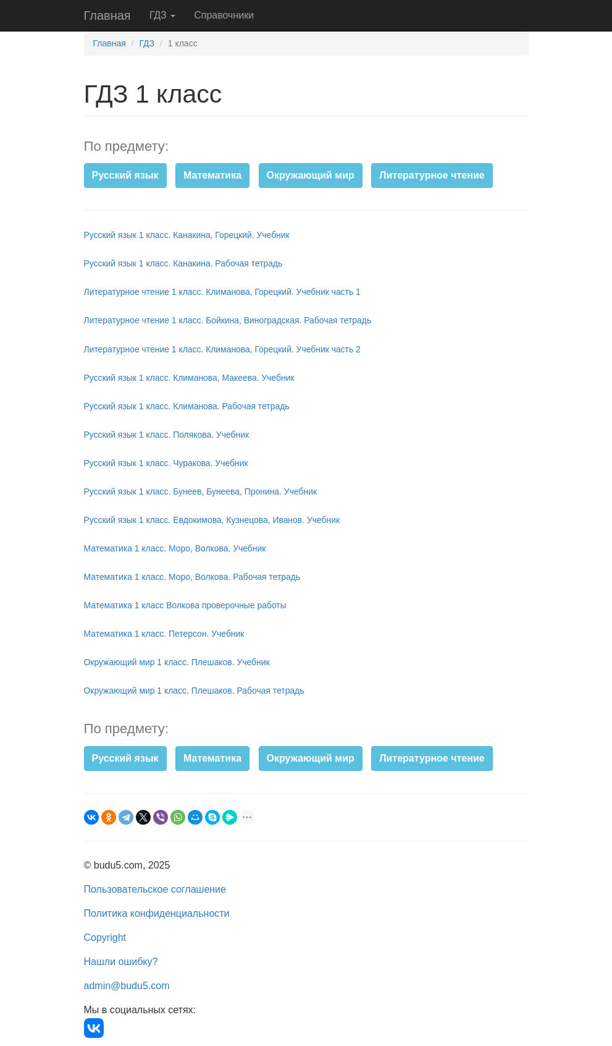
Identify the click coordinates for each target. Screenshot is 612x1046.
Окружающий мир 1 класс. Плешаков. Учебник (177, 662)
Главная (107, 15)
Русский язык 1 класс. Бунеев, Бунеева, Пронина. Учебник (200, 491)
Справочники (224, 15)
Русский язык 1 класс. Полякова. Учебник (166, 435)
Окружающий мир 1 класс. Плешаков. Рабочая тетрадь (194, 690)
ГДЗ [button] (162, 15)
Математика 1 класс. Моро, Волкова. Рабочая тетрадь (192, 577)
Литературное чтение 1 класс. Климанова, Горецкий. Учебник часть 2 (222, 349)
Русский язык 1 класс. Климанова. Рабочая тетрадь (187, 406)
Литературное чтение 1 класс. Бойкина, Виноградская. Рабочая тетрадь (228, 320)
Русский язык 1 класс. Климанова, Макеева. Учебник (189, 378)
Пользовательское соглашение (155, 889)
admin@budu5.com (127, 985)
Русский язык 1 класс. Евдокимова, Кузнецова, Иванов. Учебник (212, 520)
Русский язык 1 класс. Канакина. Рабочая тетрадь (183, 263)
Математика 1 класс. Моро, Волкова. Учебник (175, 548)
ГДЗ (146, 43)
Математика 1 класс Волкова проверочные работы (185, 605)
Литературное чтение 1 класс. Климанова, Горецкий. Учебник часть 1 (222, 292)
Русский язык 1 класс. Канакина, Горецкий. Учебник (187, 235)
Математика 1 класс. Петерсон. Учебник (164, 634)
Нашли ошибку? (121, 961)
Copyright (105, 937)
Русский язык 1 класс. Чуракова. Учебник (166, 463)
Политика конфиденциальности (157, 913)
